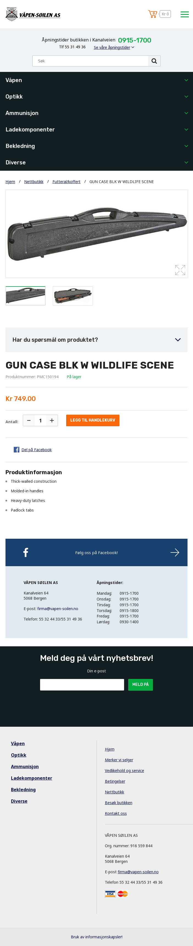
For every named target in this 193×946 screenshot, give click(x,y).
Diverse (15, 162)
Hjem (10, 181)
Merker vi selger (119, 759)
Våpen (13, 80)
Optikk (14, 96)
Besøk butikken (118, 802)
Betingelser (115, 781)
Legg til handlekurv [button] (92, 420)
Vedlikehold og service (124, 770)
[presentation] (82, 704)
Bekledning (20, 146)
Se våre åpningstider (112, 47)
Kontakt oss (116, 813)
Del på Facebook (36, 449)
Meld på (140, 684)
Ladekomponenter (30, 129)
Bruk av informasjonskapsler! (96, 936)
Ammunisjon (21, 113)
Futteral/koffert (66, 181)
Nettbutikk (33, 181)
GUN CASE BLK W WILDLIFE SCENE (121, 181)
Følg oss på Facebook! (96, 552)
